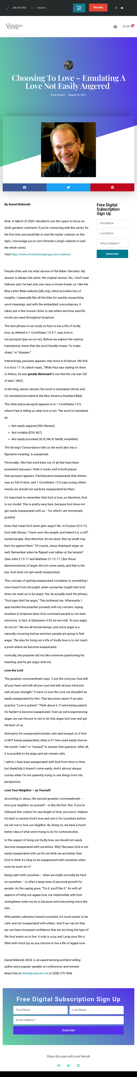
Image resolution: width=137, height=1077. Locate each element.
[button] (115, 26)
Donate (98, 7)
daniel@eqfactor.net (35, 972)
